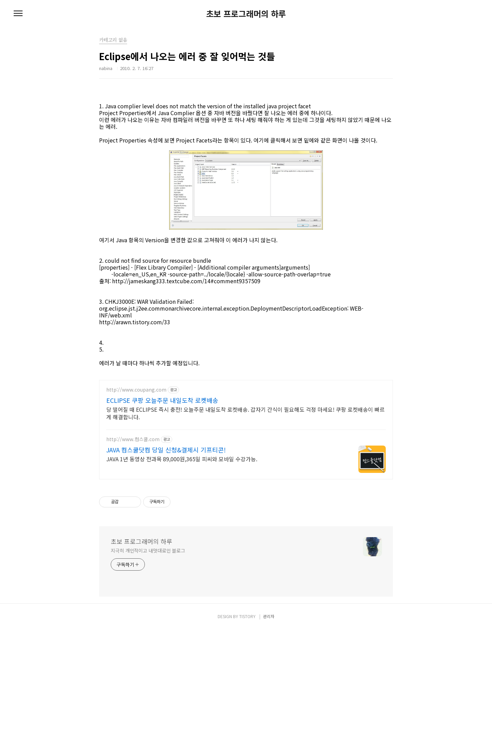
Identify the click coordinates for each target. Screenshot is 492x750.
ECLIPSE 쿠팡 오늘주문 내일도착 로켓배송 (162, 521)
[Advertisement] (246, 104)
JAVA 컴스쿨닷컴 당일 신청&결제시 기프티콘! (166, 570)
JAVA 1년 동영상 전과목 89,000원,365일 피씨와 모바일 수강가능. (181, 579)
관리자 (268, 737)
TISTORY (247, 737)
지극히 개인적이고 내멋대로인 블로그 (148, 671)
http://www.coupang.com (136, 510)
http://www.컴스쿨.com (133, 560)
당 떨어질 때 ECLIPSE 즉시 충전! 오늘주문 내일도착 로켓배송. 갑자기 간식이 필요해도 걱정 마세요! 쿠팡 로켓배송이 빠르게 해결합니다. (245, 533)
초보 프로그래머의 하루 (246, 14)
